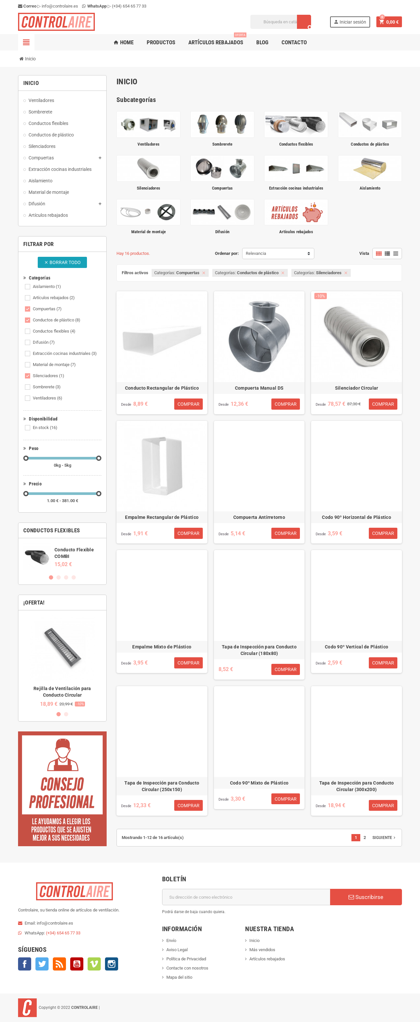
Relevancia (256, 253)
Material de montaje (54, 364)
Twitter (42, 964)
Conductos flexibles (54, 331)
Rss (59, 964)
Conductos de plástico (56, 319)
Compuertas (47, 308)
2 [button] (58, 577)
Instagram (111, 964)
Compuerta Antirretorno (259, 517)
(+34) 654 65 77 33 (129, 6)
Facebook (24, 964)
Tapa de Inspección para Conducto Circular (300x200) (356, 786)
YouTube (76, 964)
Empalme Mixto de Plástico (161, 646)
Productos (161, 42)
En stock (45, 427)
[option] (62, 556)
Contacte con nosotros (187, 968)
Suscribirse (365, 897)
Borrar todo (62, 262)
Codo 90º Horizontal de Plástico (356, 517)
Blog (262, 42)
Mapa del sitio (179, 977)
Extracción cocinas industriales (65, 353)
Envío (171, 940)
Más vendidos (262, 949)
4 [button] (74, 577)
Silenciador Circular (356, 388)
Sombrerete (47, 386)
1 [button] (51, 577)
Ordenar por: (227, 253)
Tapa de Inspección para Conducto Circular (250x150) (161, 786)
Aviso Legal (177, 949)
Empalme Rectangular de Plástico (162, 517)
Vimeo (94, 964)
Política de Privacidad (186, 958)
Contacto (294, 42)
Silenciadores (48, 375)
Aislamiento (47, 286)
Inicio (254, 940)
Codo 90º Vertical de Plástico (356, 646)
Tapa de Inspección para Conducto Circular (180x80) (259, 650)
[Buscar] (280, 22)
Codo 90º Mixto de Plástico (259, 783)
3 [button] (66, 577)
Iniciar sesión (349, 22)
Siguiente (384, 837)
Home (123, 42)
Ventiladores (47, 398)
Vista (364, 253)
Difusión (44, 342)
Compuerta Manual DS (259, 388)
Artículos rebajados (217, 40)
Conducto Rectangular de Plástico (162, 388)
